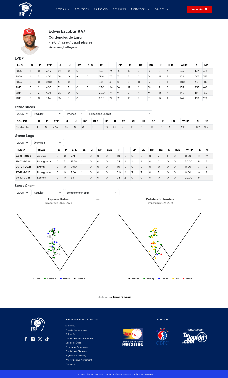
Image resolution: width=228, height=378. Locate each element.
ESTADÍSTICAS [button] (140, 9)
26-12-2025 (23, 177)
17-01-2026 (23, 161)
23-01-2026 (23, 156)
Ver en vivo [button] (199, 9)
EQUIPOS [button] (162, 9)
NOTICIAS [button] (63, 9)
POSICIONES (119, 9)
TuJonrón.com (122, 297)
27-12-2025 (23, 172)
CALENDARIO (101, 9)
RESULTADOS (82, 9)
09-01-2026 (24, 166)
